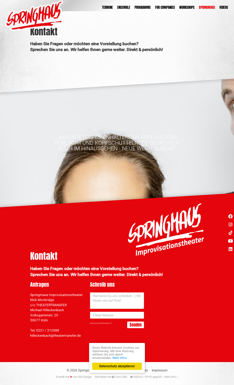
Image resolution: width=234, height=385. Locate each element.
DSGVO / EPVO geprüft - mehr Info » (154, 376)
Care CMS (119, 376)
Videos (223, 7)
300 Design (85, 376)
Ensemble (123, 7)
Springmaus (207, 7)
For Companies (165, 7)
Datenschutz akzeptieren (117, 366)
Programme (143, 7)
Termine (107, 7)
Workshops (186, 7)
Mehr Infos (119, 358)
